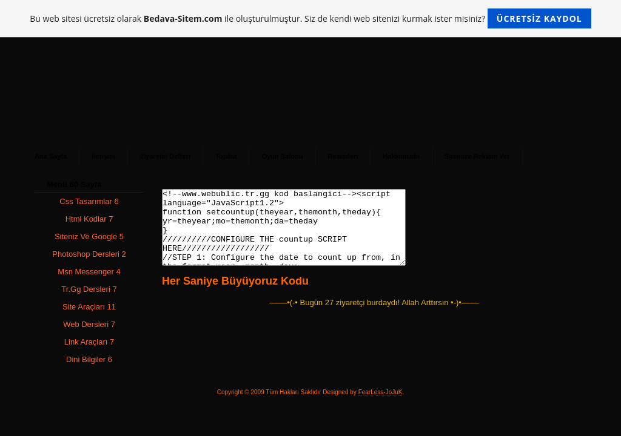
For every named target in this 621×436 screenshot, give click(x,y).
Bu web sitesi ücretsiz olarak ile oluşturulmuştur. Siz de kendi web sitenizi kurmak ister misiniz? (310, 18)
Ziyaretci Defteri (165, 156)
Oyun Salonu (282, 156)
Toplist (226, 156)
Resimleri (343, 156)
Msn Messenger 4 (89, 271)
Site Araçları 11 (89, 306)
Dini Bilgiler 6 (89, 359)
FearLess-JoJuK (380, 392)
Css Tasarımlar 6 (88, 201)
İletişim (103, 156)
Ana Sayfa (51, 156)
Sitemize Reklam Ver (477, 156)
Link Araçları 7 (89, 341)
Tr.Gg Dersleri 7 (88, 289)
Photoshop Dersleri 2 (89, 254)
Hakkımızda (401, 156)
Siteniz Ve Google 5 (89, 236)
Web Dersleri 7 (89, 324)
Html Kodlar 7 (89, 218)
